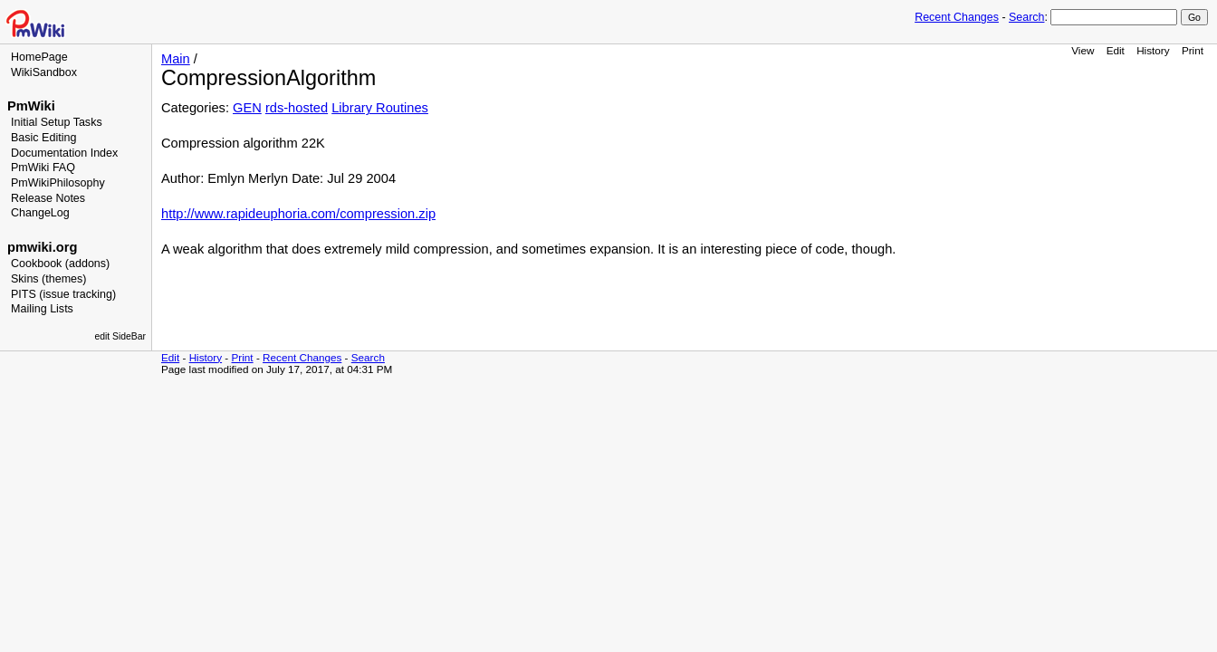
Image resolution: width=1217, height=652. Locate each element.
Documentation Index (64, 153)
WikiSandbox (44, 72)
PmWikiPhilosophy (58, 183)
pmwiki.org (42, 247)
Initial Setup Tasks (56, 122)
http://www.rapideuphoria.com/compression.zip (298, 213)
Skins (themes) (48, 279)
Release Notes (48, 198)
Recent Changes (957, 17)
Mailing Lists (42, 308)
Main (175, 59)
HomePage (39, 57)
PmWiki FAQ (43, 167)
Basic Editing (43, 137)
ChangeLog (40, 212)
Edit (1116, 50)
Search (1026, 17)
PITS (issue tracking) (63, 294)
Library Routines (379, 108)
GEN (247, 108)
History (1152, 50)
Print (1192, 50)
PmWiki (31, 106)
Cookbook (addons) (60, 263)
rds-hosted (296, 108)
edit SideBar (120, 336)
